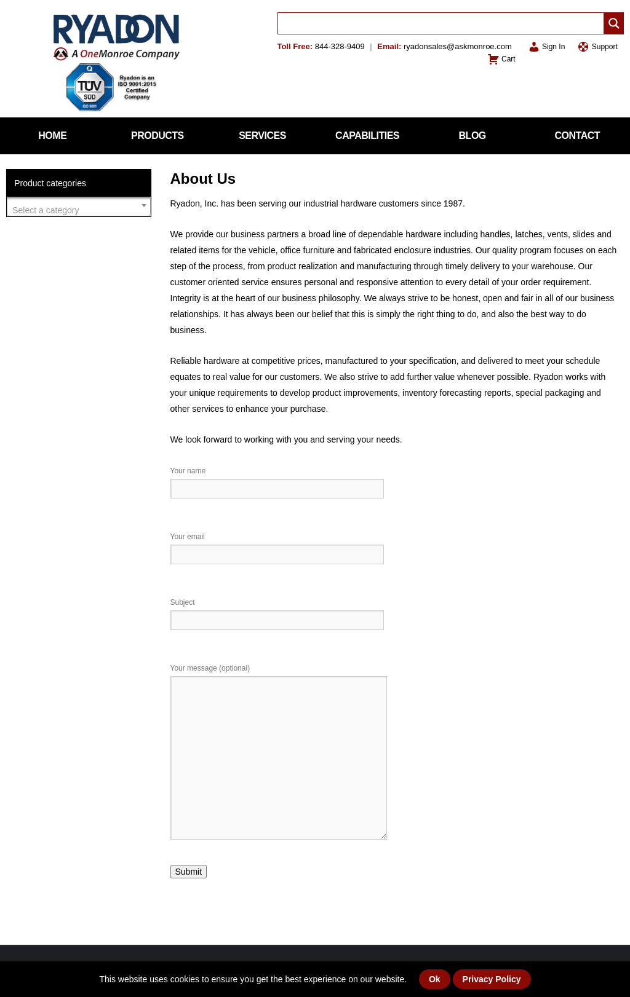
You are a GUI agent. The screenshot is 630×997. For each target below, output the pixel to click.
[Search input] (443, 23)
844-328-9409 (340, 46)
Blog (472, 135)
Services (262, 135)
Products (157, 135)
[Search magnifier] (614, 23)
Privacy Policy (492, 979)
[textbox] (78, 210)
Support (597, 46)
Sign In (546, 46)
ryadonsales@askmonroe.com (458, 46)
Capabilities (367, 135)
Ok (435, 979)
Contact (577, 135)
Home (52, 135)
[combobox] (79, 206)
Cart (501, 59)
